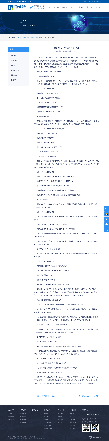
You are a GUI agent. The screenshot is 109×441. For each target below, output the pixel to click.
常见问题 (60, 419)
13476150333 (93, 422)
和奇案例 (81, 9)
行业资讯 (60, 416)
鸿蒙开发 (14, 80)
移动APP (14, 65)
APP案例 (46, 416)
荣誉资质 (11, 419)
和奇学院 (97, 9)
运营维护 (23, 422)
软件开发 (23, 416)
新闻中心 (89, 9)
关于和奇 (83, 1)
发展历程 (11, 416)
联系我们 (91, 1)
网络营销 (72, 414)
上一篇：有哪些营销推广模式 (44, 396)
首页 (49, 9)
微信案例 (46, 419)
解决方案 (73, 9)
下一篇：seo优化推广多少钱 (89, 396)
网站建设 (14, 75)
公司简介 (11, 414)
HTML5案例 (47, 425)
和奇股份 (20, 438)
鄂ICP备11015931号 (39, 438)
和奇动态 (60, 414)
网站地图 (98, 1)
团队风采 (60, 422)
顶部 (106, 229)
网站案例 (46, 414)
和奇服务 (64, 9)
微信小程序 (15, 70)
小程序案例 (47, 422)
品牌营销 (23, 419)
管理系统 (14, 60)
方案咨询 (23, 414)
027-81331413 (39, 8)
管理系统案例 (48, 428)
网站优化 (34, 37)
